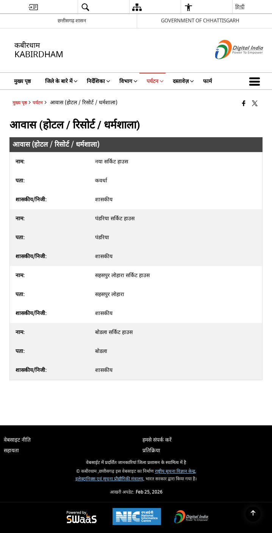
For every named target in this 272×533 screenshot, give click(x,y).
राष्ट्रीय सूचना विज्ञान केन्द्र (175, 471)
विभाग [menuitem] (128, 81)
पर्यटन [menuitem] (155, 81)
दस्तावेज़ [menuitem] (183, 81)
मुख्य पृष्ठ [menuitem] (22, 81)
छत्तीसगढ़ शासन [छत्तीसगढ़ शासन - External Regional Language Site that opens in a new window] (72, 20)
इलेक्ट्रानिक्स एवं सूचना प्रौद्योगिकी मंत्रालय (109, 479)
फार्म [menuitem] (207, 81)
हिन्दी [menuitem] (239, 6)
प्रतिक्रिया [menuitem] (151, 451)
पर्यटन (38, 103)
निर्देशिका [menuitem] (98, 81)
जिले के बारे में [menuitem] (61, 81)
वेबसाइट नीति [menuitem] (17, 440)
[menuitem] (33, 7)
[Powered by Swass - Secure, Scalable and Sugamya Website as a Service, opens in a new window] (81, 518)
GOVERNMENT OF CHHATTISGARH (200, 20)
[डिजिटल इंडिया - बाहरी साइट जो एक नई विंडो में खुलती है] (229, 66)
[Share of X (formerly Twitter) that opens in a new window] (254, 104)
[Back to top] (253, 514)
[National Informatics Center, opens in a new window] (137, 517)
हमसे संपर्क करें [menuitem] (157, 440)
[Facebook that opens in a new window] (244, 104)
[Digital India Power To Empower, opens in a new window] (191, 518)
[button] (256, 81)
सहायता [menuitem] (11, 451)
